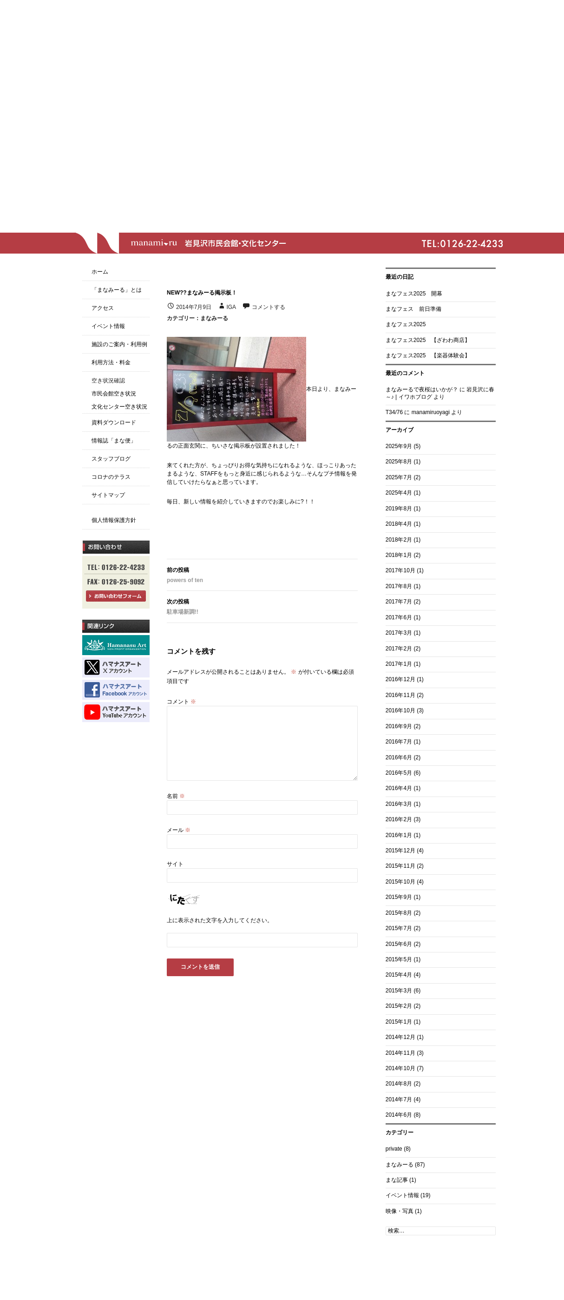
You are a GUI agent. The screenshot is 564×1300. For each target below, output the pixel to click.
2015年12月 (400, 850)
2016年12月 (400, 679)
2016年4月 (399, 788)
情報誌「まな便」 (114, 440)
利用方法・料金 (111, 362)
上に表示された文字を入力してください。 (220, 920)
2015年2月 (399, 1006)
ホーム (100, 271)
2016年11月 (400, 695)
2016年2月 (399, 819)
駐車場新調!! (262, 605)
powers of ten (262, 573)
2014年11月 (400, 1053)
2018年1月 (399, 555)
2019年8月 (399, 508)
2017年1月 (399, 664)
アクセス (103, 308)
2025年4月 (399, 492)
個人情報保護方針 (114, 520)
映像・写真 (399, 1211)
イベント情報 (402, 1195)
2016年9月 (399, 726)
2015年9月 (399, 897)
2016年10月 (400, 710)
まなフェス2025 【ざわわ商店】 (428, 340)
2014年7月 (399, 1099)
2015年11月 (400, 866)
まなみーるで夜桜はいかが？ (422, 389)
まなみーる (214, 318)
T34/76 (394, 412)
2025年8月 (399, 461)
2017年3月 (399, 633)
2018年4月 (399, 524)
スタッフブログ (111, 459)
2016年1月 (399, 835)
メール (178, 830)
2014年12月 (400, 1037)
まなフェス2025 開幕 (414, 293)
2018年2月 (399, 539)
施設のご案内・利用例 (119, 344)
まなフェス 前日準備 (413, 309)
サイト (175, 864)
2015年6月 (399, 944)
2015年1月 (399, 1022)
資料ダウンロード (114, 422)
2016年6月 (399, 757)
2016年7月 (399, 741)
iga (231, 307)
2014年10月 (400, 1068)
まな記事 (397, 1180)
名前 (176, 796)
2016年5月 (399, 773)
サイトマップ (108, 495)
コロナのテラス (111, 477)
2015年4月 (399, 975)
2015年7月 (399, 928)
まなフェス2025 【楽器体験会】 (428, 355)
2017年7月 (399, 601)
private (394, 1149)
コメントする (268, 307)
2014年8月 (399, 1083)
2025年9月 (399, 446)
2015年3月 (399, 990)
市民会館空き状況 (114, 393)
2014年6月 (399, 1115)
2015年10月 (400, 881)
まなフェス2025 (406, 324)
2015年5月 (399, 959)
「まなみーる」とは (117, 290)
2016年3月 (399, 804)
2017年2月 (399, 648)
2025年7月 (399, 477)
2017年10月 (400, 570)
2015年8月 (399, 913)
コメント (181, 701)
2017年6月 (399, 617)
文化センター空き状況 (119, 406)
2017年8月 (399, 586)
